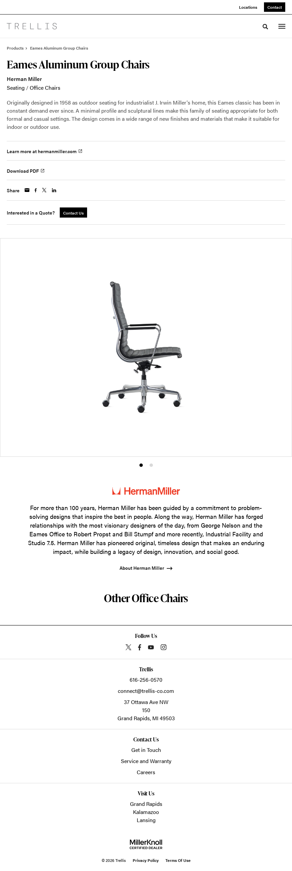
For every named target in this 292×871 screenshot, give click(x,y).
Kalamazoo (146, 812)
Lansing (146, 820)
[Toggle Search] (265, 26)
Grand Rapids (146, 804)
